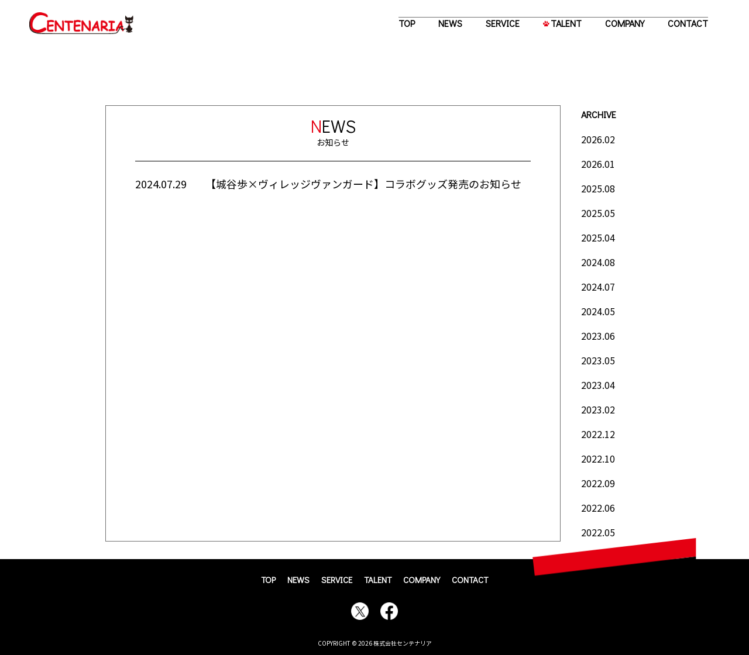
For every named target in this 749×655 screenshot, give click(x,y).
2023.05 (598, 360)
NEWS (450, 23)
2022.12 (598, 434)
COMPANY (624, 23)
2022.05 (598, 532)
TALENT (566, 23)
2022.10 (598, 458)
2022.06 (598, 508)
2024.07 (598, 287)
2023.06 (598, 336)
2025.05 (598, 213)
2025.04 (598, 237)
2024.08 (598, 262)
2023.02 (598, 409)
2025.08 (598, 188)
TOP (406, 23)
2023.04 (598, 385)
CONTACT (688, 23)
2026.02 (598, 139)
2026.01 (598, 164)
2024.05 (598, 311)
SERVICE (503, 23)
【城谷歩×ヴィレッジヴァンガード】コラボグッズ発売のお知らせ (363, 183)
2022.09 (598, 483)
